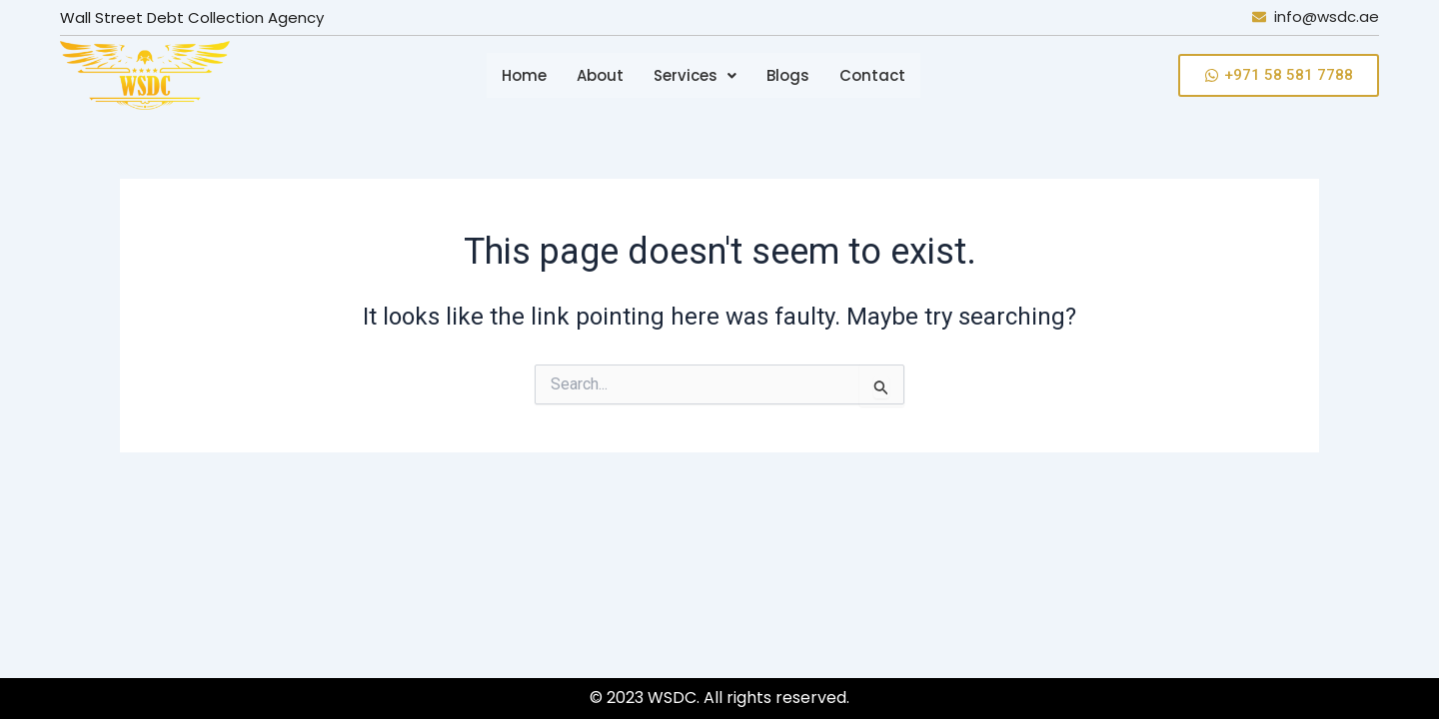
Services (695, 75)
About (600, 75)
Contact (872, 75)
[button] (695, 75)
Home (524, 75)
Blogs (787, 75)
